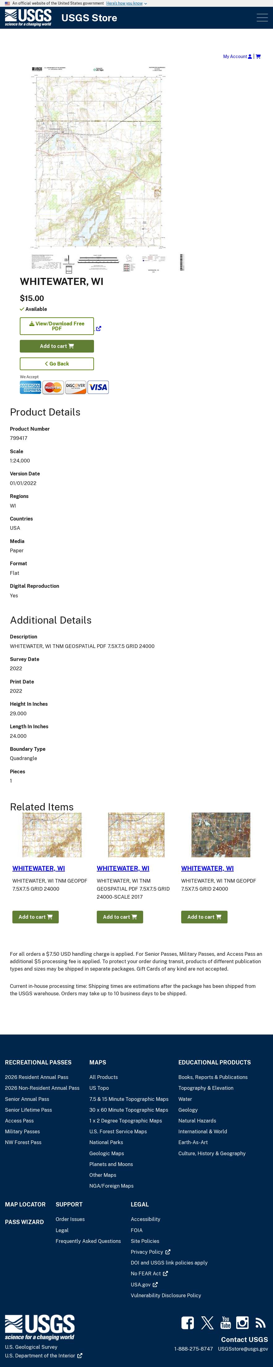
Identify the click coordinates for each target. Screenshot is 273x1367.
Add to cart (57, 346)
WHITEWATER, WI (38, 868)
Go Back (57, 364)
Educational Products (214, 1062)
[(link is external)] (60, 329)
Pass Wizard (24, 1222)
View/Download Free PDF (56, 326)
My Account (237, 56)
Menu (261, 18)
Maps (97, 1062)
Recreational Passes (38, 1062)
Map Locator (25, 1204)
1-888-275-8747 (193, 1349)
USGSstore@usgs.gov (243, 1349)
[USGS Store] (130, 18)
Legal (140, 1204)
